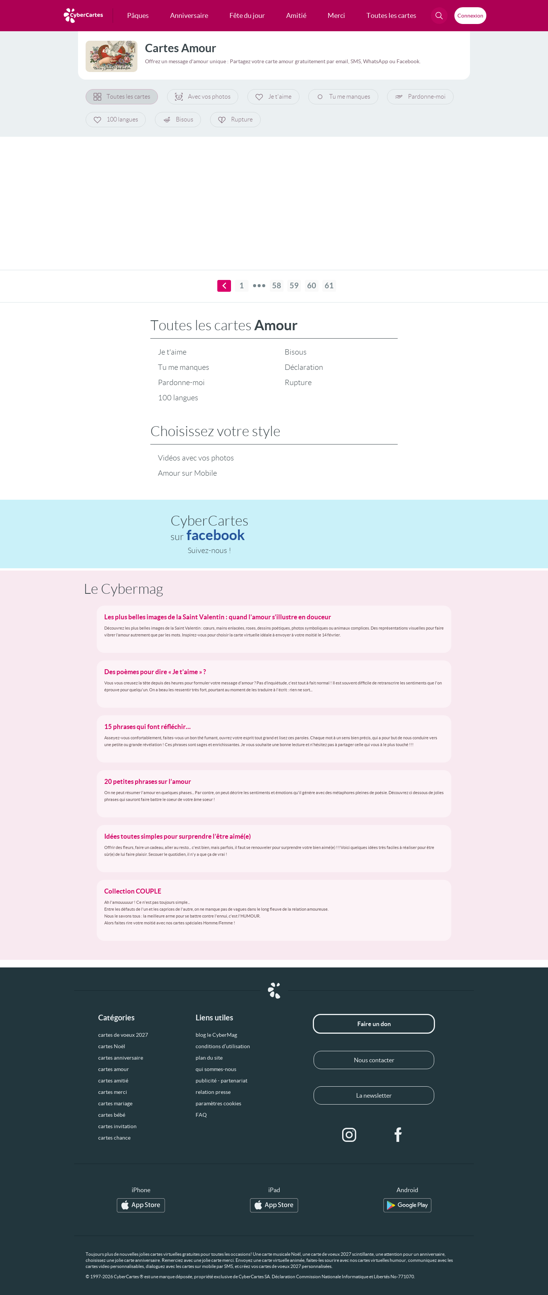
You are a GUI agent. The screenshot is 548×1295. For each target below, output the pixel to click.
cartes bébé (111, 1115)
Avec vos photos (203, 97)
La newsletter (374, 1095)
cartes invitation (117, 1126)
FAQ (201, 1115)
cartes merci (112, 1092)
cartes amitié (113, 1081)
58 (276, 285)
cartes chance (114, 1138)
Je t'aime (274, 97)
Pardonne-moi (422, 97)
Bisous (178, 119)
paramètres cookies (218, 1103)
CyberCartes (209, 528)
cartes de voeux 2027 (123, 1035)
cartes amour (113, 1069)
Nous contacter (374, 1060)
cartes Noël (111, 1046)
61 (329, 285)
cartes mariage (115, 1103)
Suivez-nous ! (209, 550)
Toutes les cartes (122, 97)
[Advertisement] (274, 198)
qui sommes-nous (216, 1069)
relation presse (213, 1092)
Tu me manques (344, 97)
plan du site (209, 1058)
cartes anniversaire (120, 1058)
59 (294, 285)
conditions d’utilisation (223, 1046)
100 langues (116, 119)
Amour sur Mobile (187, 473)
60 (311, 285)
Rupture (236, 119)
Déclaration (304, 367)
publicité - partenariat (221, 1081)
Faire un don (374, 1023)
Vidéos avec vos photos (196, 458)
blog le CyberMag (216, 1035)
